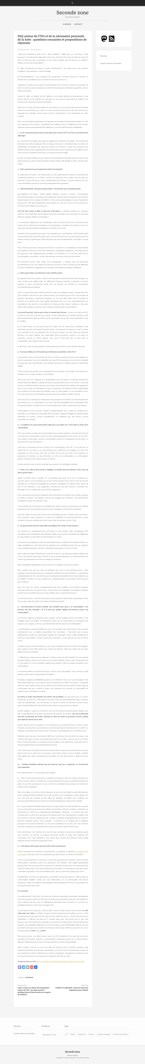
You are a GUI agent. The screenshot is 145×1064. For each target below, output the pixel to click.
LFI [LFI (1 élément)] (66, 1034)
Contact (78, 24)
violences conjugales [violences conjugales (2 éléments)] (103, 1034)
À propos (67, 24)
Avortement (29, 977)
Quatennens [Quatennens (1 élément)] (81, 1034)
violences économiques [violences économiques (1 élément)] (120, 1034)
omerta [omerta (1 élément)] (72, 1034)
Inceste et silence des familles (110, 63)
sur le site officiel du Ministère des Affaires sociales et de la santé (61, 961)
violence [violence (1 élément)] (91, 1034)
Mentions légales (72, 1055)
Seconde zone (72, 12)
